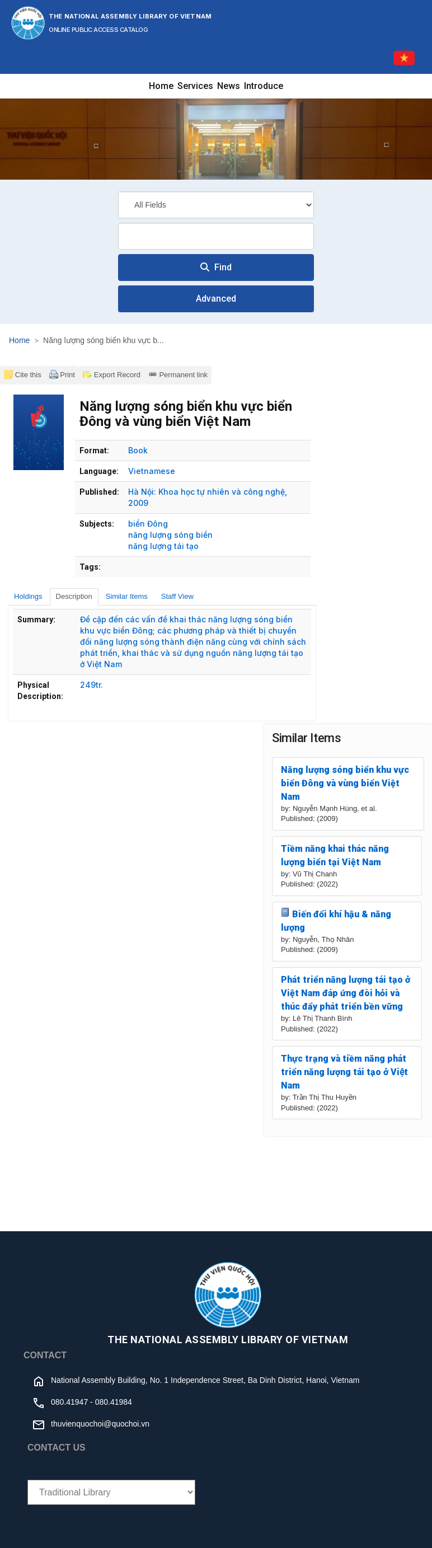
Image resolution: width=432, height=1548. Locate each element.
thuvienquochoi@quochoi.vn (100, 1423)
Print (62, 374)
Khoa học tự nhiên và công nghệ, (222, 491)
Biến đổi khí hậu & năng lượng (336, 920)
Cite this (22, 374)
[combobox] (216, 236)
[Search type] (216, 204)
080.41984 (113, 1401)
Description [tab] (74, 596)
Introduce (263, 86)
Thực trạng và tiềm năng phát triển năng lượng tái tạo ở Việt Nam (344, 1072)
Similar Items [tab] (127, 596)
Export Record (111, 374)
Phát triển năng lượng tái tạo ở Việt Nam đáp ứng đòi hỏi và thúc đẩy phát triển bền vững (345, 993)
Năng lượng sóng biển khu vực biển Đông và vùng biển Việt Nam (345, 783)
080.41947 (69, 1401)
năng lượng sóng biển (170, 535)
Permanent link (178, 374)
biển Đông (148, 523)
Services (195, 86)
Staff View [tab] (177, 596)
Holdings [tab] (28, 596)
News (228, 86)
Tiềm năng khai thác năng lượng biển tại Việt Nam (335, 855)
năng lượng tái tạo (163, 546)
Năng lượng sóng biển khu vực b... (103, 340)
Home (161, 86)
